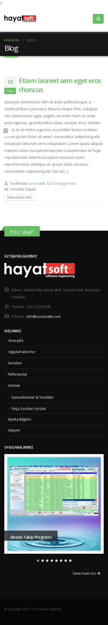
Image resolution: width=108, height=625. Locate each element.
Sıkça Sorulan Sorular (28, 408)
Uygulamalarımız (21, 351)
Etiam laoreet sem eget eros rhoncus (60, 85)
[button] (38, 560)
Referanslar (17, 374)
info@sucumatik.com (43, 316)
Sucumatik (36, 183)
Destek (14, 385)
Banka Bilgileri (19, 419)
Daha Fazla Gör (86, 573)
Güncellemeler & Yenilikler (32, 397)
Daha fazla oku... (20, 197)
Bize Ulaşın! (22, 231)
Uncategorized (64, 183)
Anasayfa (15, 340)
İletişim (14, 430)
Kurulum (15, 363)
